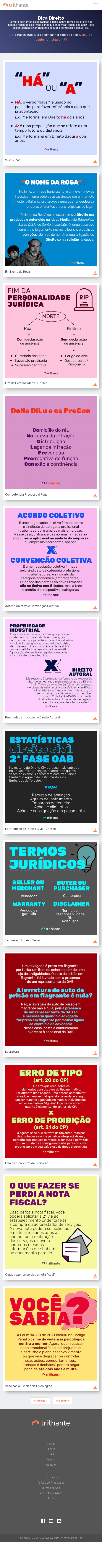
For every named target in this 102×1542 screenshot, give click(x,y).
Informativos (51, 1477)
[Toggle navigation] (95, 5)
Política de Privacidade (51, 1482)
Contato (51, 1464)
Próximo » (62, 1400)
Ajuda (51, 1498)
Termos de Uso (51, 1488)
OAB (51, 1454)
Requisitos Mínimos (51, 1493)
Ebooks (51, 1449)
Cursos (51, 1443)
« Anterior (40, 1400)
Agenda (51, 1459)
